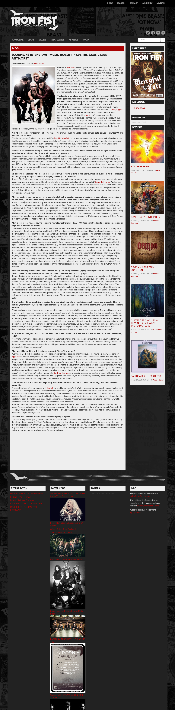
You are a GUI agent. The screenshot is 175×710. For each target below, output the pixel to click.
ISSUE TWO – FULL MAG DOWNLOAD (26, 495)
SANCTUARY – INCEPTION (145, 217)
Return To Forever (102, 174)
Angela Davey (158, 380)
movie (116, 110)
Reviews (73, 40)
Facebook (139, 108)
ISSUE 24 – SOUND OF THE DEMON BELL (27, 485)
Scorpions (60, 67)
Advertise (161, 3)
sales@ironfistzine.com (140, 488)
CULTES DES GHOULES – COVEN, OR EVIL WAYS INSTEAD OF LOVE (144, 323)
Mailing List (147, 3)
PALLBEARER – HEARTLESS (146, 376)
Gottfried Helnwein (61, 365)
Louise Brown (38, 63)
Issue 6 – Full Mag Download (22, 492)
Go (163, 40)
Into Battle (57, 40)
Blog (31, 40)
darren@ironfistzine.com (148, 497)
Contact (133, 3)
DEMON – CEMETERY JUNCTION (142, 269)
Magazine (18, 40)
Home (110, 3)
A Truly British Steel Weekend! (63, 521)
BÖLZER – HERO (140, 166)
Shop (86, 40)
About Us (121, 3)
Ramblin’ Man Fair (61, 130)
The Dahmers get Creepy (61, 524)
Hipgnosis (16, 348)
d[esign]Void (135, 504)
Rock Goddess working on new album (66, 551)
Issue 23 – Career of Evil (20, 489)
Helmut (50, 380)
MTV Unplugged (95, 107)
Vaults (42, 40)
